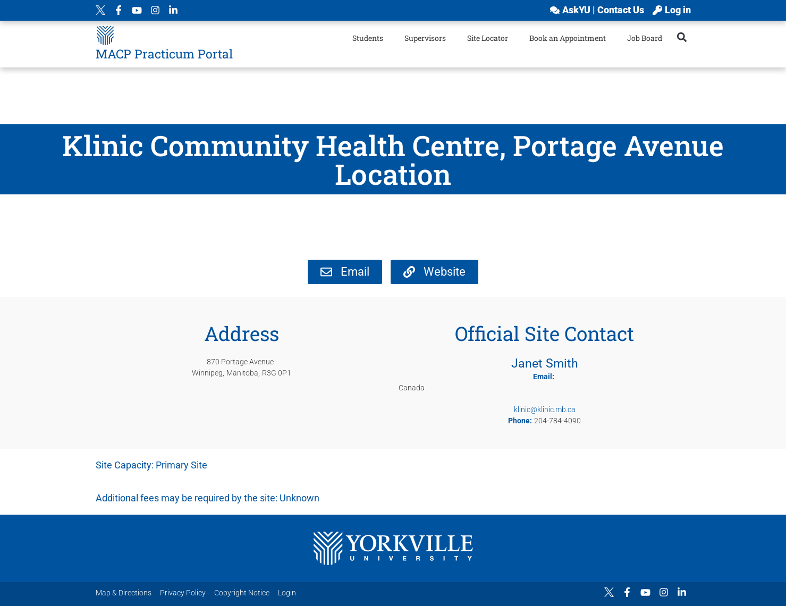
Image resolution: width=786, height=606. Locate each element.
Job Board (644, 38)
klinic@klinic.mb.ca (545, 409)
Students (367, 38)
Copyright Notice (241, 592)
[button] (681, 37)
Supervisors (425, 38)
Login (287, 592)
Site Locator (487, 38)
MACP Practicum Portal (164, 54)
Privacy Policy (183, 592)
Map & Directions (123, 592)
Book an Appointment (567, 38)
